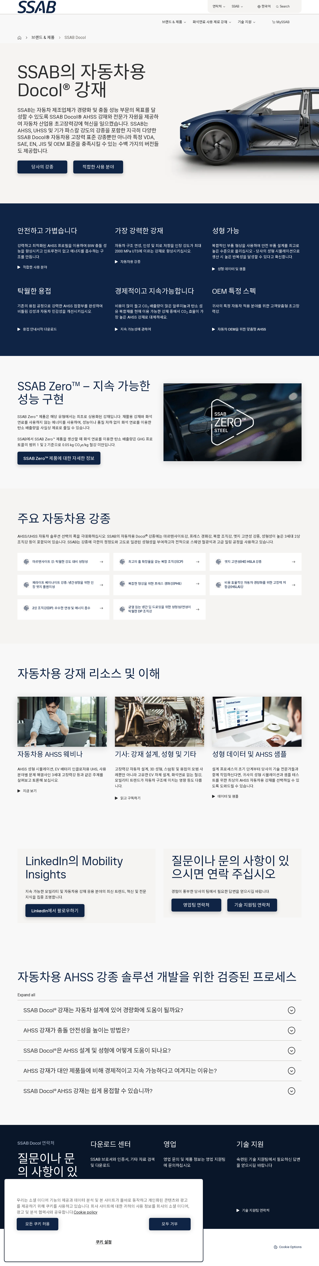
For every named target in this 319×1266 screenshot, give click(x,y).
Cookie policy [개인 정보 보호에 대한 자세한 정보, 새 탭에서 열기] (85, 1212)
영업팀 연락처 (196, 905)
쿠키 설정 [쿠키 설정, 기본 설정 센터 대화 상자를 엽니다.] (104, 1242)
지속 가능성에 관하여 (133, 329)
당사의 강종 (42, 167)
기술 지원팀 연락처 (252, 905)
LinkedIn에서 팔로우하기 (55, 911)
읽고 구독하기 (128, 798)
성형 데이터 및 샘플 (229, 269)
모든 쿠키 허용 (59, 1224)
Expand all (26, 995)
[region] (103, 1220)
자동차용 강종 (128, 261)
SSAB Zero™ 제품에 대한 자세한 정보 (58, 458)
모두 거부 (149, 1224)
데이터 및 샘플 (225, 796)
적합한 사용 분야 (98, 167)
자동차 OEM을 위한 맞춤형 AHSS (239, 329)
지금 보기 (27, 791)
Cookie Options (288, 1247)
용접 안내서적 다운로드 (37, 329)
